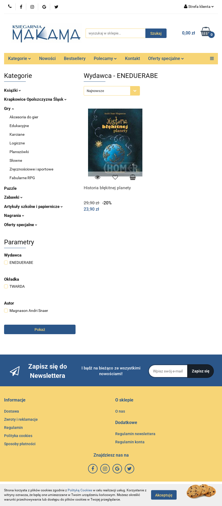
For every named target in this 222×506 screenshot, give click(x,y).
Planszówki (19, 152)
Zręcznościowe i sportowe (31, 169)
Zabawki (13, 197)
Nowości (47, 58)
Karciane (17, 134)
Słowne (16, 160)
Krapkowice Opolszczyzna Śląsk (35, 99)
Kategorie (19, 58)
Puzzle (10, 188)
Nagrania (14, 215)
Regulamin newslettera (135, 434)
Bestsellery (75, 58)
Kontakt (132, 58)
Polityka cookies (18, 436)
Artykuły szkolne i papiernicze (33, 206)
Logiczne (17, 143)
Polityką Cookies (80, 490)
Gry (9, 108)
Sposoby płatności (20, 444)
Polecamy (105, 58)
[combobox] (112, 91)
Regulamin (13, 427)
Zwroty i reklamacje (21, 419)
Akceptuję (164, 495)
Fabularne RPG (22, 178)
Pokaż (40, 329)
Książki (12, 90)
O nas (120, 411)
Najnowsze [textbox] (95, 91)
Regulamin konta (130, 442)
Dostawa (11, 411)
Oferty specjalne (166, 58)
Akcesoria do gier (24, 117)
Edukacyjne (19, 126)
